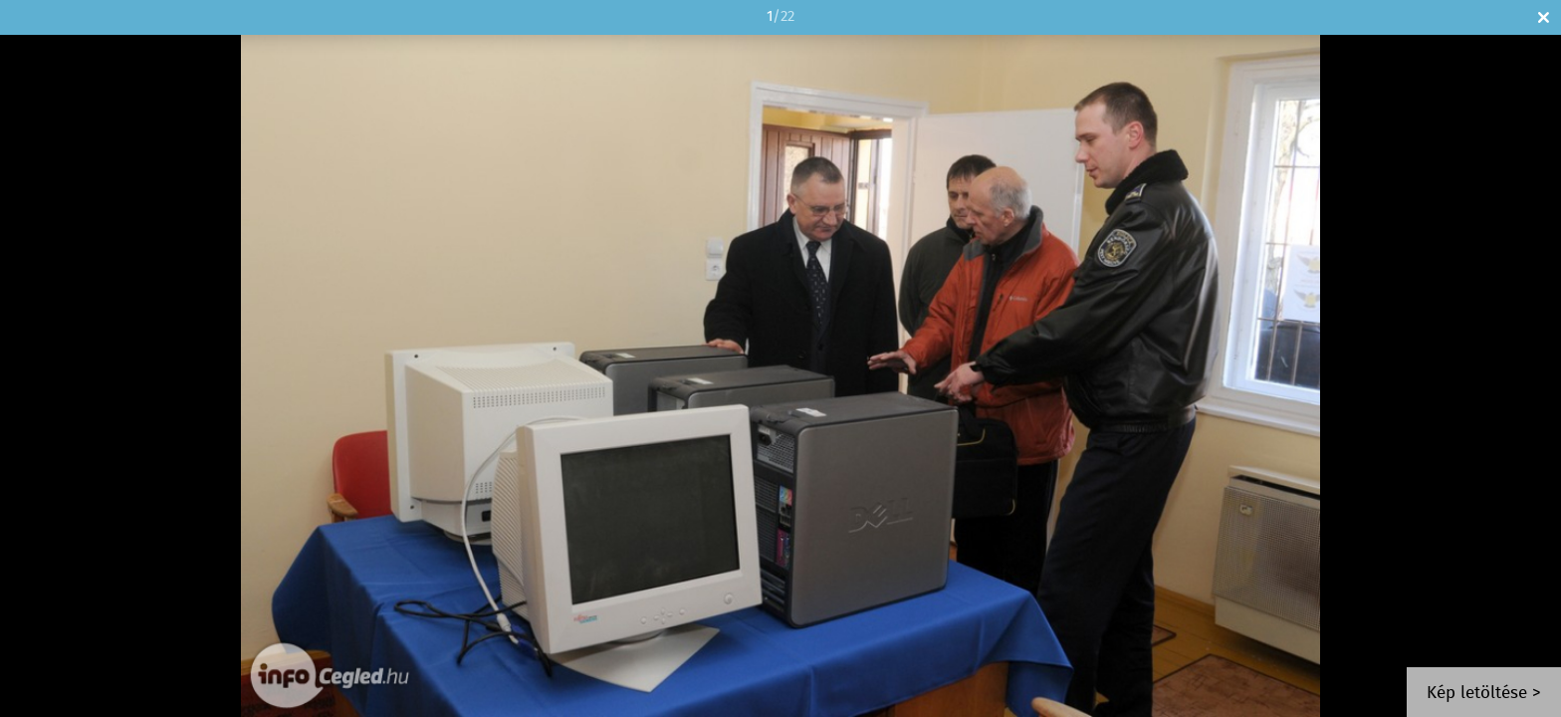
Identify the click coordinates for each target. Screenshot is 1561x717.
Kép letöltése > (1484, 693)
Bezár (1543, 17)
